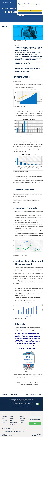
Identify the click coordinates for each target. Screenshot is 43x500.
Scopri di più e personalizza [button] (30, 12)
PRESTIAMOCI (22, 327)
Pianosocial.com (8, 435)
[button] (8, 27)
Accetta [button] (30, 10)
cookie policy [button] (28, 5)
